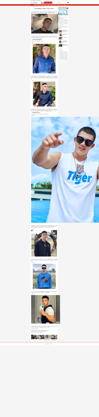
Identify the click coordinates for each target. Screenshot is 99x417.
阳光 (44, 330)
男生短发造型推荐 (61, 18)
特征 (37, 330)
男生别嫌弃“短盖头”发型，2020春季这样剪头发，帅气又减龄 (65, 31)
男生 (38, 330)
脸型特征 (43, 330)
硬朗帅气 (40, 330)
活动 (52, 343)
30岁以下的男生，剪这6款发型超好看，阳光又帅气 (38, 332)
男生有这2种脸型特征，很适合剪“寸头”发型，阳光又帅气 (39, 6)
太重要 (34, 330)
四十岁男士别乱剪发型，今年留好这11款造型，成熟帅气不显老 (39, 331)
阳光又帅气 (46, 330)
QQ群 (50, 343)
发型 (32, 6)
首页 (31, 6)
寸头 (35, 330)
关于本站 (47, 343)
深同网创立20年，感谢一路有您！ (65, 0)
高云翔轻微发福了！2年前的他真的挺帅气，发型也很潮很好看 (65, 45)
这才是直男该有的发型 (65, 37)
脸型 (41, 330)
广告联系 (49, 343)
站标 (51, 343)
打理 (36, 330)
